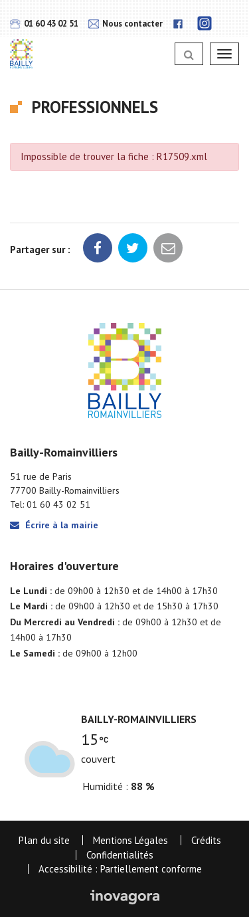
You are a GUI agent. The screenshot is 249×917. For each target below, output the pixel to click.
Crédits (206, 840)
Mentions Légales (130, 840)
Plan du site (44, 840)
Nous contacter (125, 23)
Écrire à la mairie (54, 525)
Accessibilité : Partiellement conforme (120, 869)
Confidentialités (119, 855)
